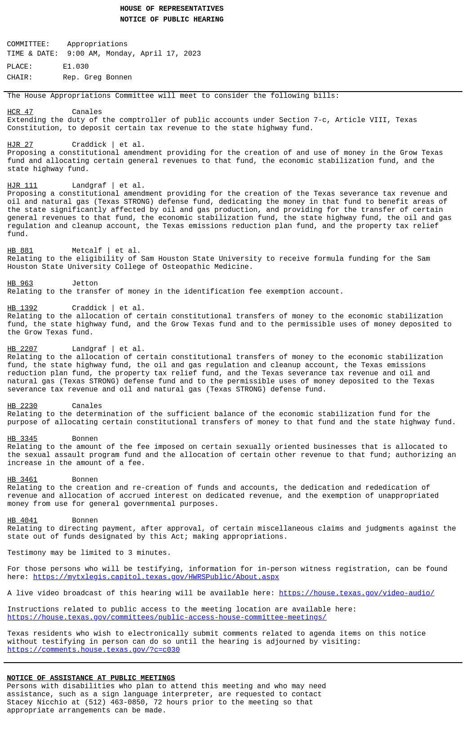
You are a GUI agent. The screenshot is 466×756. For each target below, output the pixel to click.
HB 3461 (22, 480)
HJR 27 (20, 145)
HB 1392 (22, 308)
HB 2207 (22, 349)
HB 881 (20, 251)
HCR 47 (20, 112)
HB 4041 (22, 521)
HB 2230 (22, 406)
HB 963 (20, 284)
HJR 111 (22, 186)
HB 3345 (22, 439)
